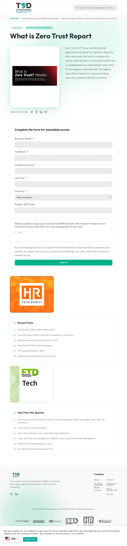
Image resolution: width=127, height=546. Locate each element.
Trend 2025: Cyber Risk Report (32, 427)
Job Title (21, 178)
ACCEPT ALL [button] (30, 539)
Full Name (21, 151)
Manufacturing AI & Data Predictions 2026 (38, 340)
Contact (97, 490)
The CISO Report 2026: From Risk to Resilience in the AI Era (88, 18)
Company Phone (25, 165)
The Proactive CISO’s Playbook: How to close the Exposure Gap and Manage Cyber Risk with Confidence (61, 421)
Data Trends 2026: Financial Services (35, 345)
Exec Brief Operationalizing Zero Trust (35, 448)
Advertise (98, 485)
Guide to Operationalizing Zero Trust (35, 443)
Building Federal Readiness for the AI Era (37, 356)
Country (20, 191)
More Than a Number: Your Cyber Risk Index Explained (43, 433)
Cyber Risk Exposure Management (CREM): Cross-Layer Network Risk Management (57, 438)
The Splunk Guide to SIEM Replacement (40, 18)
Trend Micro (17, 28)
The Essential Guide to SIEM (31, 350)
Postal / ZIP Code (24, 204)
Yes (20, 232)
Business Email (24, 138)
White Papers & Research (39, 28)
